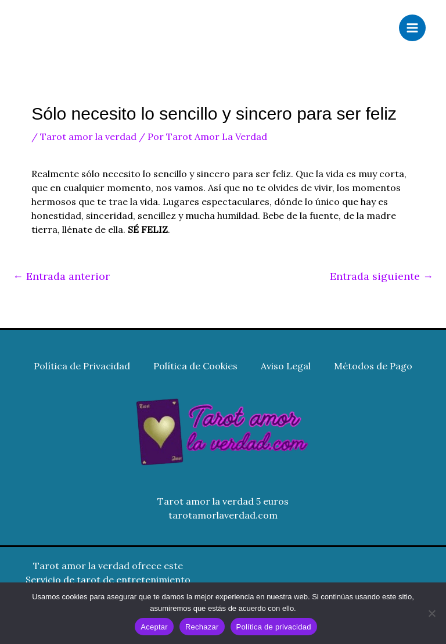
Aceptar (154, 627)
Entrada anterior (61, 276)
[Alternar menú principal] (412, 28)
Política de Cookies (195, 366)
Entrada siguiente (381, 276)
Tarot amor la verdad (88, 136)
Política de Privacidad (82, 366)
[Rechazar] (431, 613)
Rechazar (202, 627)
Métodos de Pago (373, 366)
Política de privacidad (273, 627)
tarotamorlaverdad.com (223, 515)
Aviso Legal (286, 366)
